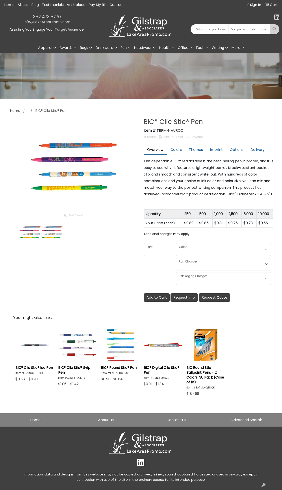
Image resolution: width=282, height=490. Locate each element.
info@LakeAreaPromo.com (47, 21)
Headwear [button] (143, 47)
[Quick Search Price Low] (238, 29)
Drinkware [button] (104, 47)
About (23, 4)
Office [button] (183, 47)
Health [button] (165, 47)
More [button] (235, 47)
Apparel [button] (45, 47)
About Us (106, 419)
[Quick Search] (210, 29)
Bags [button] (84, 47)
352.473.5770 (47, 17)
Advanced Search (246, 419)
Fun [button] (124, 47)
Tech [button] (200, 47)
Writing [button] (218, 47)
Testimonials (53, 4)
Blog (35, 4)
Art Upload (76, 4)
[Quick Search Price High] (259, 29)
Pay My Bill (97, 4)
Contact (116, 4)
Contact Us (176, 419)
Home (9, 4)
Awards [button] (65, 47)
